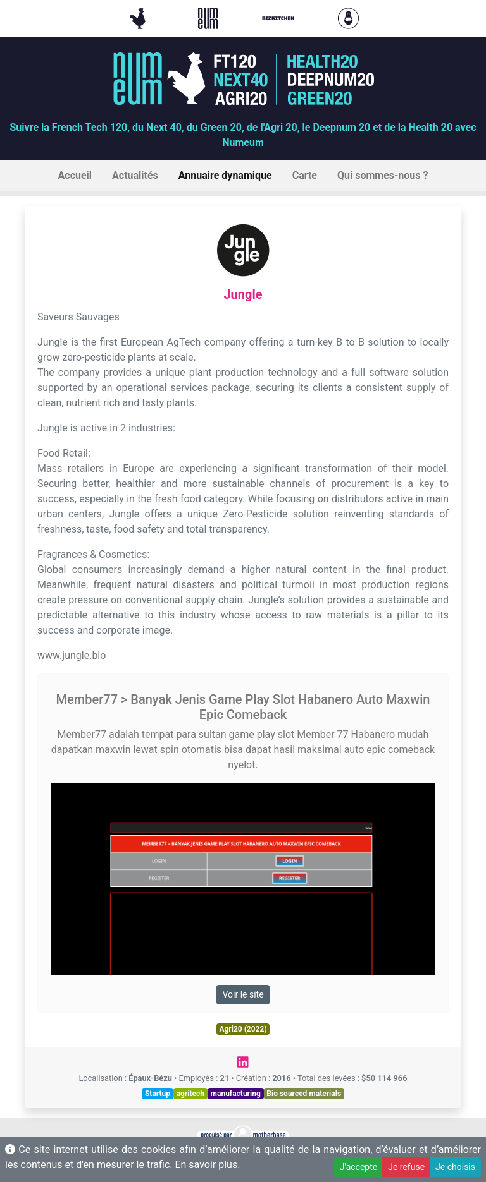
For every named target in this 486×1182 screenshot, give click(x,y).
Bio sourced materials (303, 1093)
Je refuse (406, 1167)
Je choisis (455, 1167)
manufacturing (236, 1093)
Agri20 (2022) (242, 1029)
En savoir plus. (207, 1165)
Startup (157, 1093)
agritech (190, 1093)
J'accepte (358, 1167)
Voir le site (242, 994)
